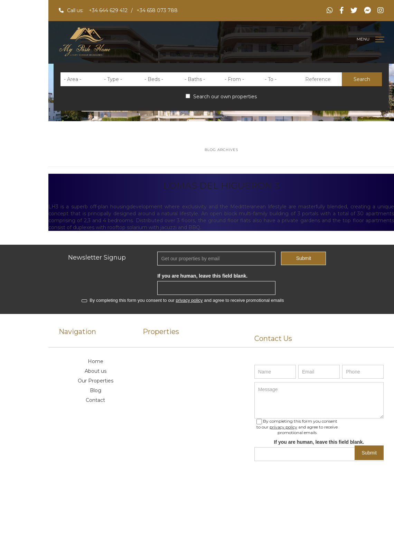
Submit (303, 258)
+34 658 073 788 (157, 10)
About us (95, 371)
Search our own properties (221, 96)
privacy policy (189, 300)
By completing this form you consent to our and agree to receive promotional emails (183, 300)
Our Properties (95, 381)
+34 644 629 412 (108, 10)
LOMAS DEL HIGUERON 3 (221, 185)
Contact (95, 400)
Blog (95, 390)
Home (95, 361)
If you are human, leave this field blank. (202, 276)
